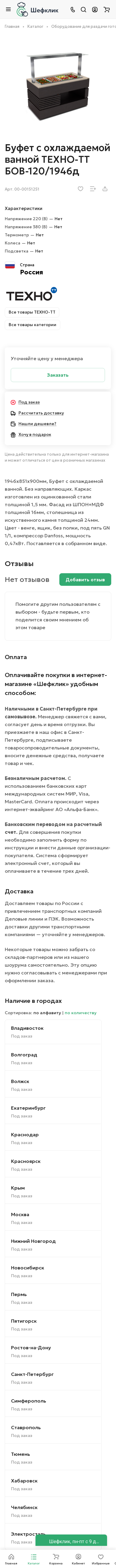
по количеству (81, 1012)
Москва (20, 1214)
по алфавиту (47, 1012)
